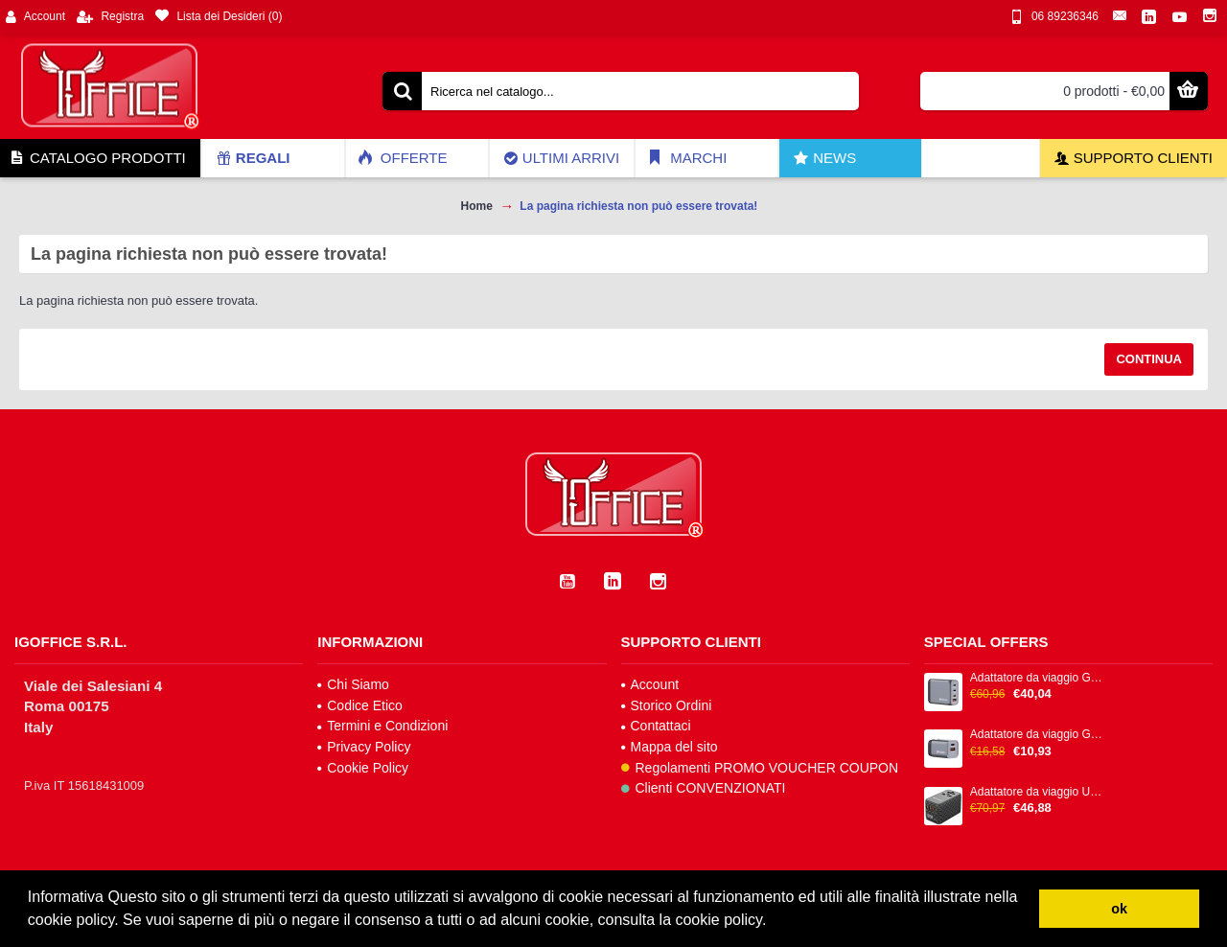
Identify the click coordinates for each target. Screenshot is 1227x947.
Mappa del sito (669, 746)
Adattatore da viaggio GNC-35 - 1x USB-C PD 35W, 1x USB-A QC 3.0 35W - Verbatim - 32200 (1038, 734)
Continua (1149, 359)
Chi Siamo (353, 684)
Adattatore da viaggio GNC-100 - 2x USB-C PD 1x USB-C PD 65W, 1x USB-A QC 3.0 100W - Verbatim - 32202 (1038, 678)
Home (477, 206)
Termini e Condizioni (382, 725)
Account (650, 684)
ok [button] (1119, 908)
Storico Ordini (666, 705)
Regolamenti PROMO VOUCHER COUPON (760, 767)
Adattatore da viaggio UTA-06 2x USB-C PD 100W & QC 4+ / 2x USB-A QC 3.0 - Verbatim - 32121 (1038, 792)
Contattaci (656, 725)
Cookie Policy (362, 767)
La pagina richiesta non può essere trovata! (638, 206)
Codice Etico (360, 705)
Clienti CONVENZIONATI (703, 788)
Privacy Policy (363, 746)
